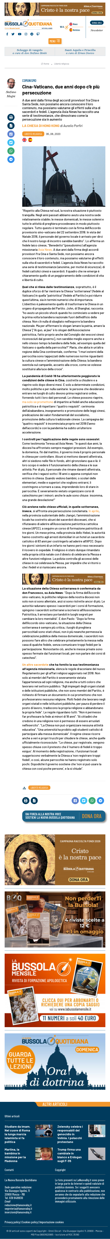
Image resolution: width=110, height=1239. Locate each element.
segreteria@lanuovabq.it (18, 1208)
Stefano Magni (11, 94)
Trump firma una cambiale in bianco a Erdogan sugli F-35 (69, 1155)
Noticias (76, 29)
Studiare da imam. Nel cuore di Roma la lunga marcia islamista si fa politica (17, 1134)
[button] (55, 41)
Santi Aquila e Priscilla (80, 50)
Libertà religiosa (61, 64)
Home (45, 64)
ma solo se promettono (37, 402)
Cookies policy (30, 1222)
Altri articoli (55, 1104)
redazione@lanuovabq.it (18, 1205)
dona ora (97, 22)
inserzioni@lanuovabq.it (18, 1212)
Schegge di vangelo (30, 50)
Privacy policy (12, 1222)
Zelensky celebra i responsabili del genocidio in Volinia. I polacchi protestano (70, 1134)
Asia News (45, 250)
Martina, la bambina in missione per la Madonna (15, 1155)
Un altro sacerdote (35, 664)
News (75, 24)
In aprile (94, 511)
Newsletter (97, 30)
